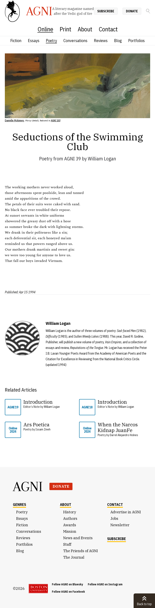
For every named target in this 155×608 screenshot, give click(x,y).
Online (45, 29)
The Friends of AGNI (80, 551)
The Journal (73, 557)
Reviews (101, 40)
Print (65, 29)
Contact (108, 29)
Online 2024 (13, 429)
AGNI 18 (87, 407)
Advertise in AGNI (125, 512)
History (69, 512)
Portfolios (136, 40)
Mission (69, 531)
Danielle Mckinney (14, 120)
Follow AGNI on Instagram (105, 584)
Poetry (51, 40)
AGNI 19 (12, 407)
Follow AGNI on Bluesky (67, 584)
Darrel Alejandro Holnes (124, 435)
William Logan (102, 158)
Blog (118, 40)
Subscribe (105, 11)
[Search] (148, 11)
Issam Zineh (43, 429)
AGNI (28, 486)
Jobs (114, 518)
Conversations (75, 40)
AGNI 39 (72, 158)
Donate (132, 11)
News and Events (78, 538)
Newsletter (119, 525)
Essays (33, 40)
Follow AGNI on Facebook (68, 591)
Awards (69, 525)
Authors (70, 518)
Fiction (15, 40)
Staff (67, 544)
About (85, 29)
